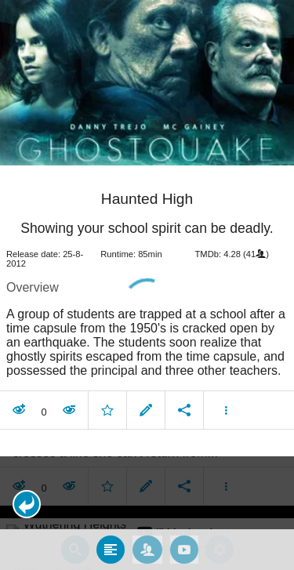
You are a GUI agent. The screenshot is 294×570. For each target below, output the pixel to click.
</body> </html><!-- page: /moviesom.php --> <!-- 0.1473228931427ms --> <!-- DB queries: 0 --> (147, 285)
